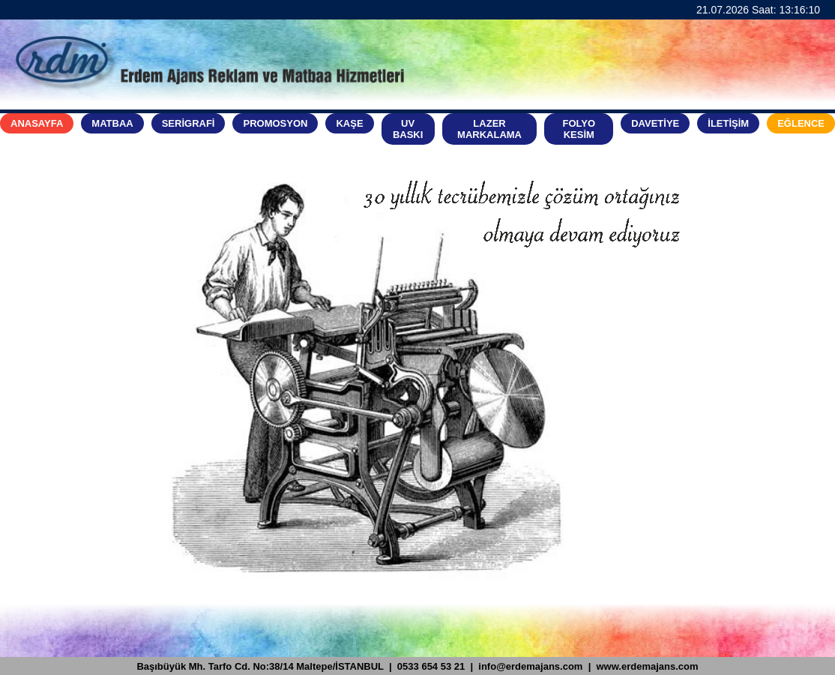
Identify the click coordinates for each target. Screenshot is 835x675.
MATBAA (112, 123)
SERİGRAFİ (188, 123)
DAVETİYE (655, 123)
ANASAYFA (36, 123)
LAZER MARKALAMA (489, 129)
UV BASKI (408, 129)
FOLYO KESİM (579, 129)
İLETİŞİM (728, 123)
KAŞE (349, 123)
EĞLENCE (801, 123)
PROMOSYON (275, 123)
